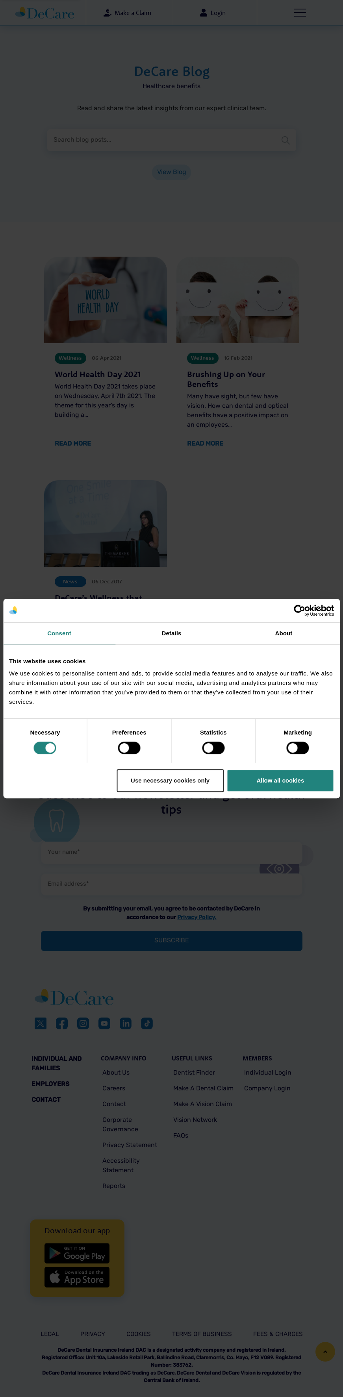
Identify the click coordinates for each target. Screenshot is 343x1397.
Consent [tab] (59, 633)
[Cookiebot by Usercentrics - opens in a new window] (299, 610)
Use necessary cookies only (170, 780)
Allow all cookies (280, 780)
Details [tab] (172, 633)
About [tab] (284, 633)
